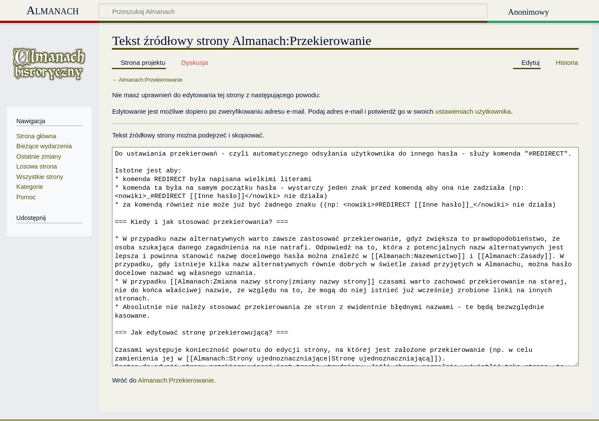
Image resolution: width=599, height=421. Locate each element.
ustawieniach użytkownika (473, 111)
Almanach (52, 10)
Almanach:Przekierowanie (150, 80)
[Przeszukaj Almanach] (293, 11)
